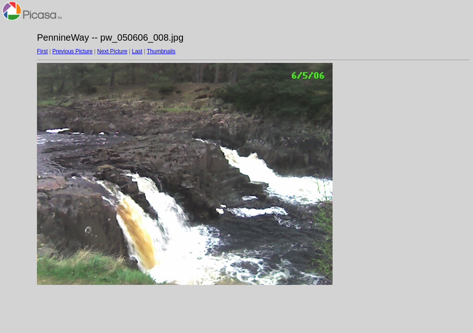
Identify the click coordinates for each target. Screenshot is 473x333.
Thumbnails (161, 51)
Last (137, 51)
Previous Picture (72, 51)
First (42, 51)
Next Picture (112, 51)
